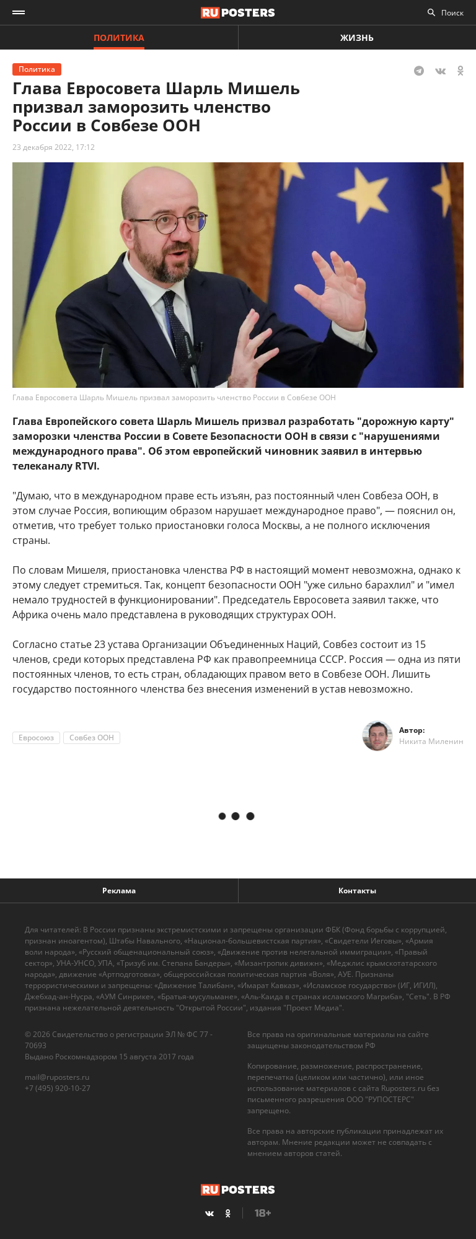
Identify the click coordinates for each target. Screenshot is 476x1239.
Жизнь (357, 37)
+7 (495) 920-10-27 (57, 1088)
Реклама (119, 890)
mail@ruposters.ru (57, 1077)
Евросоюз (36, 737)
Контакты (357, 890)
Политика (119, 37)
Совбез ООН (91, 737)
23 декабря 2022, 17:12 (53, 147)
